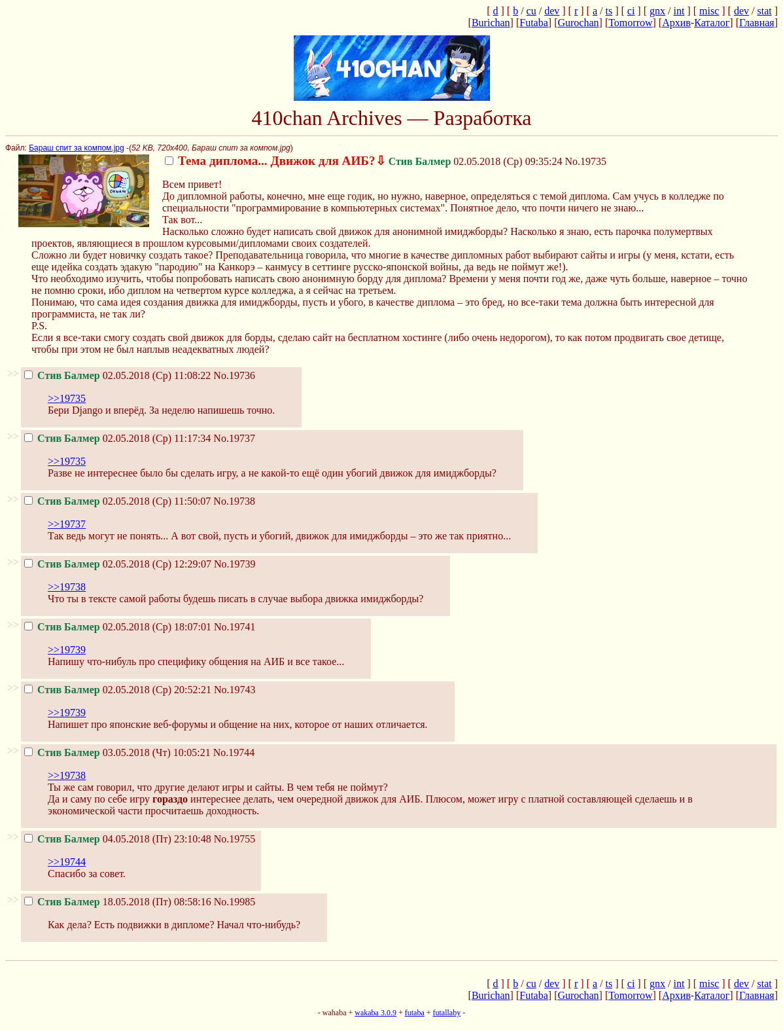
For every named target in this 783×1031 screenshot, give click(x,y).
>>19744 (67, 861)
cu (531, 10)
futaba (415, 1012)
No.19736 (234, 375)
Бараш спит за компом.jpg (76, 148)
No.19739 (235, 564)
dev (551, 10)
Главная (756, 22)
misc (709, 10)
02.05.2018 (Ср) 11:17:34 (117, 438)
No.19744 (234, 752)
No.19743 (235, 689)
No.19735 (586, 161)
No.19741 (235, 626)
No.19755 (235, 838)
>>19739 (67, 649)
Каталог (711, 22)
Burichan (491, 22)
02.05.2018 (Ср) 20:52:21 (117, 689)
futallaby (446, 1012)
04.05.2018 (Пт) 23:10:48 (117, 838)
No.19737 (234, 438)
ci (631, 10)
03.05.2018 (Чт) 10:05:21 (117, 752)
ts (608, 10)
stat (764, 10)
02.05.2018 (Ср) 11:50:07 (117, 501)
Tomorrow (630, 22)
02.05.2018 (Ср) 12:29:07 (117, 564)
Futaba (533, 22)
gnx (657, 10)
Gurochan (578, 22)
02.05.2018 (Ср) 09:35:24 (364, 161)
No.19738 (234, 501)
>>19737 (67, 524)
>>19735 (67, 398)
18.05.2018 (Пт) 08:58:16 (117, 901)
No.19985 (235, 901)
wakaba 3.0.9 (375, 1012)
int (678, 10)
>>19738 (67, 586)
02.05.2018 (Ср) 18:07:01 (117, 626)
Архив (676, 22)
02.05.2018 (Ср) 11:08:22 (117, 375)
